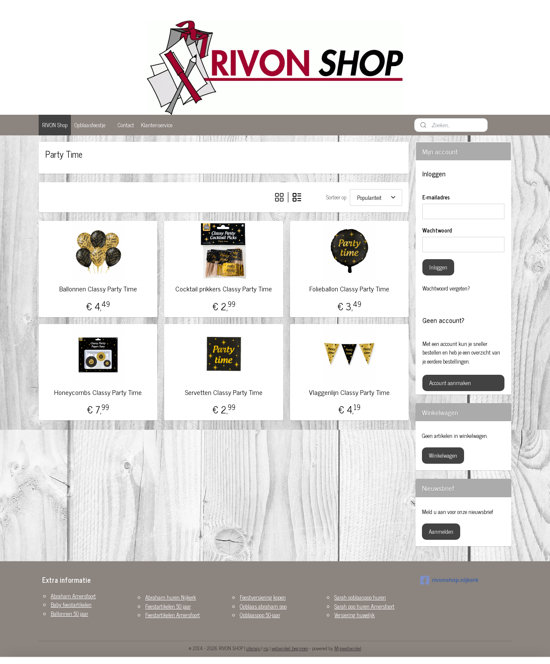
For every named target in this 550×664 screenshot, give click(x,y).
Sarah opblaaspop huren (360, 597)
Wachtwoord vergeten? (446, 288)
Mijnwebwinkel (347, 648)
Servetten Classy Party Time (224, 392)
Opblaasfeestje (89, 124)
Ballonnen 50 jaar (69, 613)
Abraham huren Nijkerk (170, 597)
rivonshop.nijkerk (449, 580)
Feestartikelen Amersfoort (172, 614)
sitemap (253, 648)
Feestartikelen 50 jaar (168, 606)
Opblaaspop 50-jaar (260, 614)
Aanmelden (441, 531)
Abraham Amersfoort (73, 595)
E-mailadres (436, 197)
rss (266, 648)
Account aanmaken (450, 382)
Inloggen (438, 267)
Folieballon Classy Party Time (349, 289)
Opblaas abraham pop (263, 606)
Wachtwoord (437, 230)
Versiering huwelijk (354, 614)
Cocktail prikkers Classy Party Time (223, 289)
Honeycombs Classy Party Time (98, 392)
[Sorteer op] (376, 197)
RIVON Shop (54, 124)
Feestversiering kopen (263, 597)
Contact (126, 124)
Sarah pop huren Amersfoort (364, 606)
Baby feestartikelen (71, 604)
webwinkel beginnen (290, 648)
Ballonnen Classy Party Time (98, 289)
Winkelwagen (443, 455)
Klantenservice (156, 124)
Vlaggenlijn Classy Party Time (349, 392)
